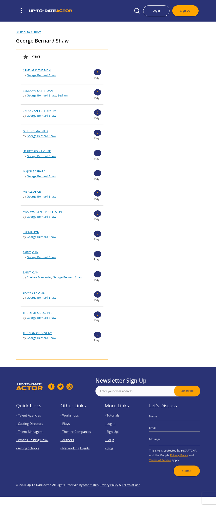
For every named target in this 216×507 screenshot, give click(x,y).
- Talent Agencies (30, 421)
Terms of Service (163, 455)
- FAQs (112, 439)
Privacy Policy (178, 451)
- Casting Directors (31, 427)
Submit (184, 463)
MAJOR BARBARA (34, 171)
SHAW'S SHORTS (34, 292)
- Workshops (72, 421)
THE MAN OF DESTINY (37, 333)
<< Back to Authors (28, 32)
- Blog (112, 446)
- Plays (68, 427)
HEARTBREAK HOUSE (37, 151)
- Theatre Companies (76, 433)
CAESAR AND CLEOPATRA (40, 111)
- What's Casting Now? (33, 439)
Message (159, 439)
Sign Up (185, 10)
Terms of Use (131, 496)
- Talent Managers (31, 433)
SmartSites (90, 496)
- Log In (113, 427)
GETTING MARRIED (35, 131)
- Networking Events (76, 446)
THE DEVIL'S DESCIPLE (37, 313)
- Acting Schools (29, 446)
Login (156, 10)
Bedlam (63, 95)
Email (157, 430)
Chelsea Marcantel (39, 277)
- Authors (70, 439)
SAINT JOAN (30, 252)
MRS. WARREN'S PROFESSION (42, 212)
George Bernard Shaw (41, 75)
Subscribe (198, 391)
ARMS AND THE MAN (37, 70)
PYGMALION (31, 232)
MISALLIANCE (32, 191)
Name (158, 421)
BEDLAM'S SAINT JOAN (38, 91)
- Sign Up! (114, 433)
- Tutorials (114, 421)
